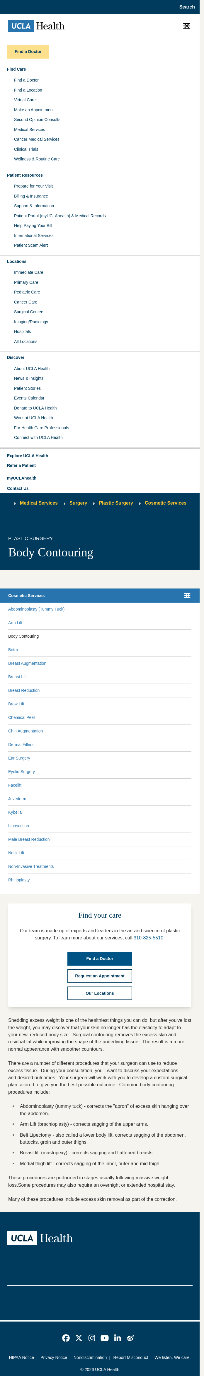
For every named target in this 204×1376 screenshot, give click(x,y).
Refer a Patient (21, 465)
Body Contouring (23, 636)
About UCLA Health (32, 368)
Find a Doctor (26, 80)
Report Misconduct (130, 1357)
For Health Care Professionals (41, 427)
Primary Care (26, 282)
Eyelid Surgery (21, 771)
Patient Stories (27, 388)
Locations (16, 261)
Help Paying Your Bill (33, 225)
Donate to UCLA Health (35, 408)
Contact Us (18, 488)
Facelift (14, 785)
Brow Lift (16, 704)
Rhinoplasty (19, 880)
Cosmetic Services (165, 502)
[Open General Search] (185, 7)
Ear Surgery (19, 758)
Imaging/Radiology (31, 321)
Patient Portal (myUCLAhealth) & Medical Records (60, 215)
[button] (100, 456)
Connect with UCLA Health (38, 437)
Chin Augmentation (25, 731)
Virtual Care (25, 99)
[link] (66, 1338)
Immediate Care (28, 272)
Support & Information (34, 205)
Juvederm (17, 798)
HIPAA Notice (21, 1357)
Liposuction (18, 825)
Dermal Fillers (20, 744)
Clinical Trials (26, 149)
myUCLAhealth (21, 478)
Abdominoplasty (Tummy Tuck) (36, 609)
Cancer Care (25, 302)
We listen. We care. (172, 1357)
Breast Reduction (24, 690)
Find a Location (28, 90)
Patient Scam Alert (31, 245)
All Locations (25, 341)
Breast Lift (17, 676)
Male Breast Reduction (29, 839)
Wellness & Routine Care (37, 159)
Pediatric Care (27, 292)
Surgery (78, 502)
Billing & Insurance (31, 196)
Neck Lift (16, 853)
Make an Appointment (34, 109)
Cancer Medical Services (36, 139)
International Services (34, 235)
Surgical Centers (29, 311)
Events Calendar (29, 398)
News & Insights (28, 378)
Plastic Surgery (116, 502)
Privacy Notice (53, 1357)
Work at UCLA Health (33, 417)
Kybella (15, 812)
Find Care (16, 69)
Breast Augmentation (27, 663)
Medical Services (29, 129)
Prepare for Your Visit (33, 186)
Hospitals (22, 331)
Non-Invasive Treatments (31, 866)
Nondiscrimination (90, 1357)
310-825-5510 (148, 937)
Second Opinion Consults (37, 119)
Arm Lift (15, 622)
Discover (15, 357)
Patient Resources (25, 175)
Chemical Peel (21, 717)
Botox (13, 649)
